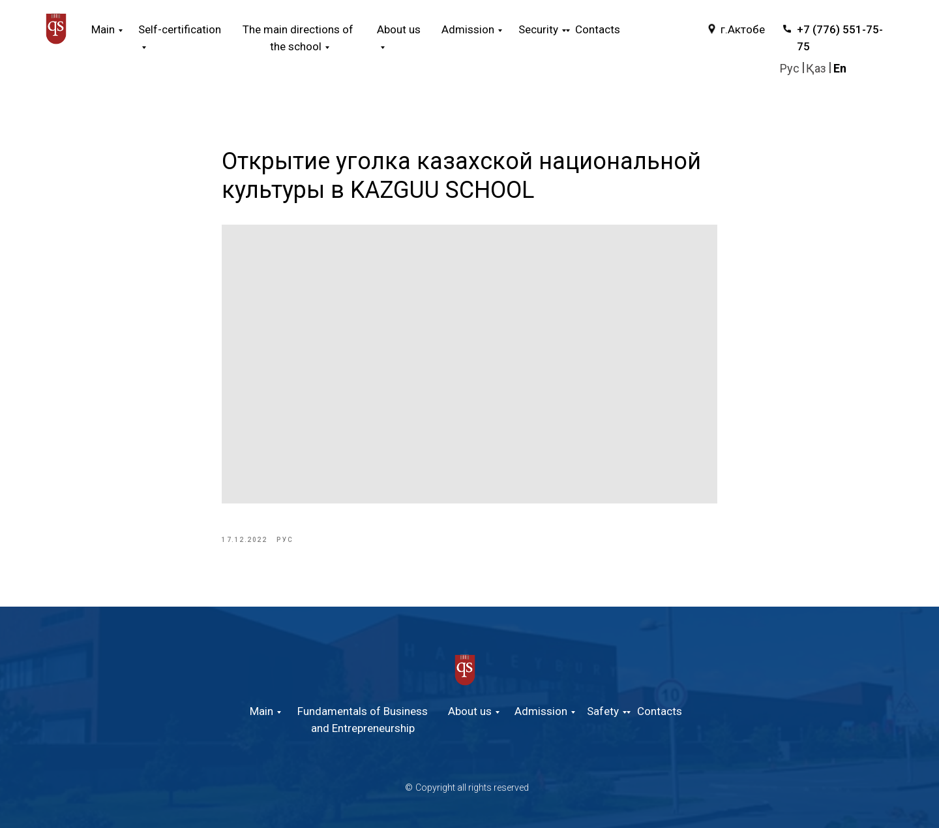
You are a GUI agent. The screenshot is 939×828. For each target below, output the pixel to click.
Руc (789, 68)
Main (103, 29)
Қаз (816, 68)
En (839, 68)
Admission (540, 711)
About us (470, 711)
